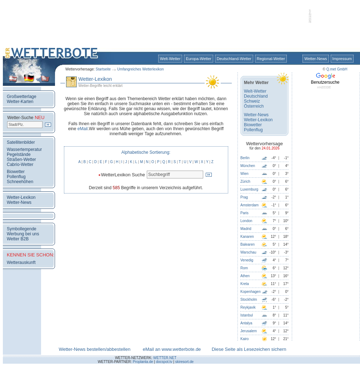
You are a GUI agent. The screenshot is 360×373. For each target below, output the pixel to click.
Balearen (247, 244)
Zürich (245, 181)
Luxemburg (249, 189)
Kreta (244, 284)
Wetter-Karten (20, 101)
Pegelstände (19, 154)
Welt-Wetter (170, 59)
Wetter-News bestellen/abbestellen (94, 349)
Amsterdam (249, 205)
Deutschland (256, 96)
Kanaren (247, 237)
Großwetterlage (21, 96)
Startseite (103, 69)
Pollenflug (16, 176)
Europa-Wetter (198, 59)
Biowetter (16, 171)
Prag (244, 197)
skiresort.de (184, 362)
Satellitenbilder (21, 142)
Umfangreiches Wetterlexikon (140, 69)
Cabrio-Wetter (20, 164)
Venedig (246, 260)
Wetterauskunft (21, 262)
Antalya (246, 323)
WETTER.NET (164, 358)
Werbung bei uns (23, 233)
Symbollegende (21, 228)
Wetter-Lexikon (21, 197)
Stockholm (248, 299)
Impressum (342, 59)
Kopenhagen (250, 292)
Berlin (245, 158)
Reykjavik (248, 307)
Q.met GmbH (337, 69)
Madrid (245, 229)
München (247, 166)
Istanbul (246, 315)
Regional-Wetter (271, 59)
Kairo (244, 339)
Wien (244, 174)
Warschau (248, 252)
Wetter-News (315, 59)
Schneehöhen (20, 181)
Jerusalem (248, 331)
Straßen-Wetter (21, 159)
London (246, 221)
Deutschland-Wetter (234, 59)
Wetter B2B (18, 238)
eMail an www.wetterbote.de (172, 349)
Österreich (254, 106)
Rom (244, 268)
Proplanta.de (143, 362)
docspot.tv (164, 362)
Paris (244, 213)
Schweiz (252, 101)
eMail (83, 128)
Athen (245, 276)
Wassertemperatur (24, 149)
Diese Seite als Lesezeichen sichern (249, 349)
